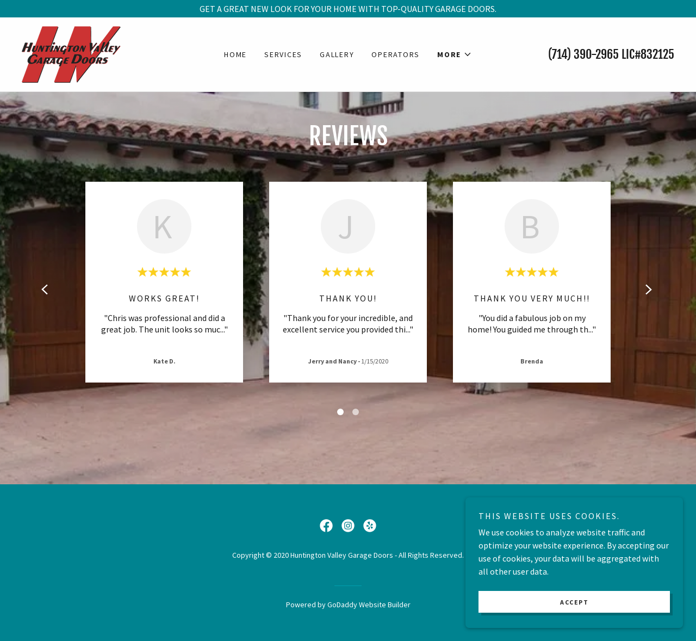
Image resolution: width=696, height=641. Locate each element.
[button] (454, 54)
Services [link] (283, 54)
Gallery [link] (337, 54)
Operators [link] (395, 54)
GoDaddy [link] (342, 604)
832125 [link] (657, 54)
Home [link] (235, 54)
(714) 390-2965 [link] (583, 54)
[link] (72, 53)
